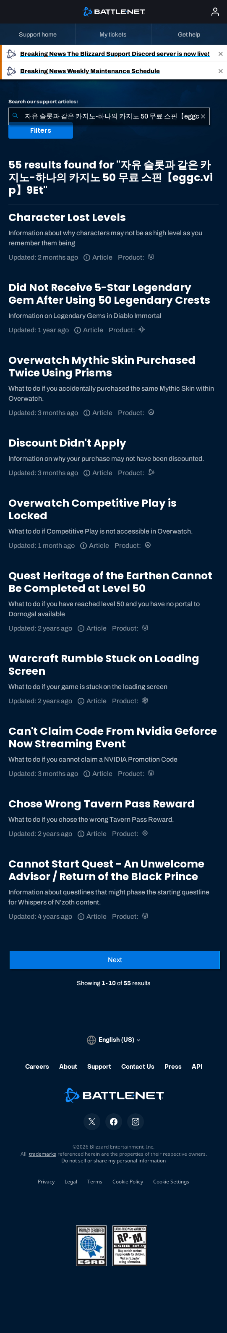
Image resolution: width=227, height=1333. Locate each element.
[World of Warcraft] (152, 257)
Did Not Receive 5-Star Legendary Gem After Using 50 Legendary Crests (109, 294)
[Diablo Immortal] (142, 330)
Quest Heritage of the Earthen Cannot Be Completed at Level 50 (110, 582)
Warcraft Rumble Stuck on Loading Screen (103, 664)
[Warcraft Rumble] (146, 701)
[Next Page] (115, 960)
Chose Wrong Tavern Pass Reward (101, 804)
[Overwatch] (152, 412)
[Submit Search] (15, 116)
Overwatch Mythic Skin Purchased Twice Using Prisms (102, 366)
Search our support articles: (43, 102)
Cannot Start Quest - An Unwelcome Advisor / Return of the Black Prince (106, 870)
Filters (40, 130)
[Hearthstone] (146, 833)
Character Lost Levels (67, 217)
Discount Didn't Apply (67, 443)
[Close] (220, 53)
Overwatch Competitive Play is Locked (92, 509)
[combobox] (109, 116)
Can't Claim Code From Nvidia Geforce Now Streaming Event (112, 737)
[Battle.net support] (152, 472)
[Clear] (203, 116)
